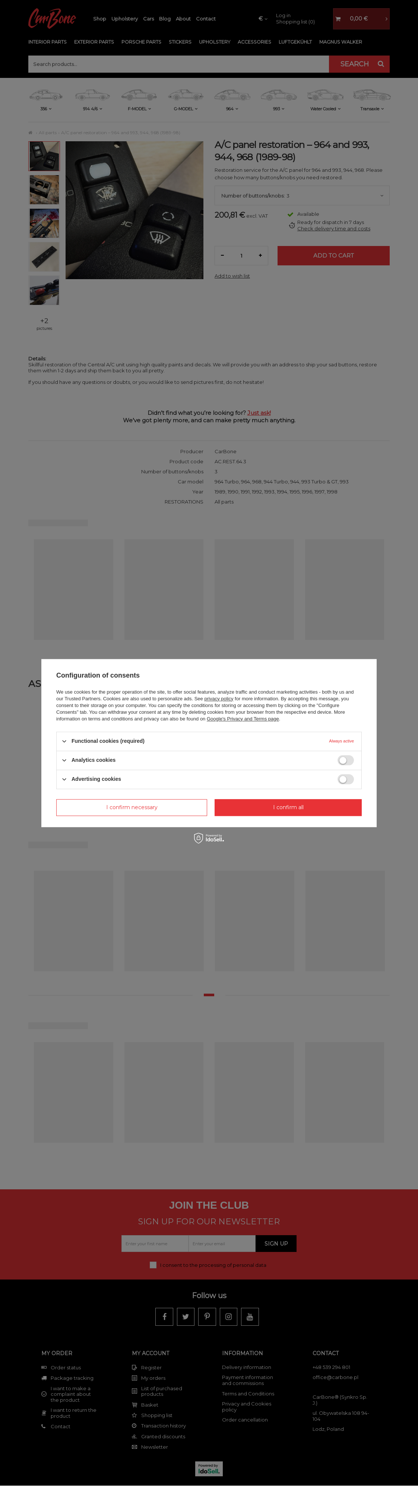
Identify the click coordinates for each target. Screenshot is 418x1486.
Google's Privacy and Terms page (243, 719)
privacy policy (218, 698)
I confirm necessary (132, 807)
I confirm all (288, 807)
